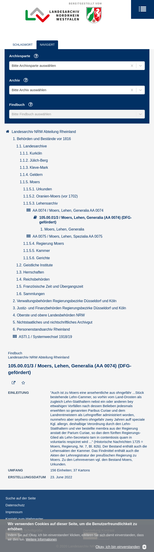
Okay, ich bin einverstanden (117, 547)
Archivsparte (25, 56)
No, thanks (144, 548)
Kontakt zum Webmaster (24, 519)
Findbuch (22, 105)
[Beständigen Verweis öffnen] (13, 383)
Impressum (14, 512)
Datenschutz (15, 505)
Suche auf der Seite (21, 498)
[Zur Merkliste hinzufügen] (23, 383)
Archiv (20, 80)
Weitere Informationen (41, 540)
